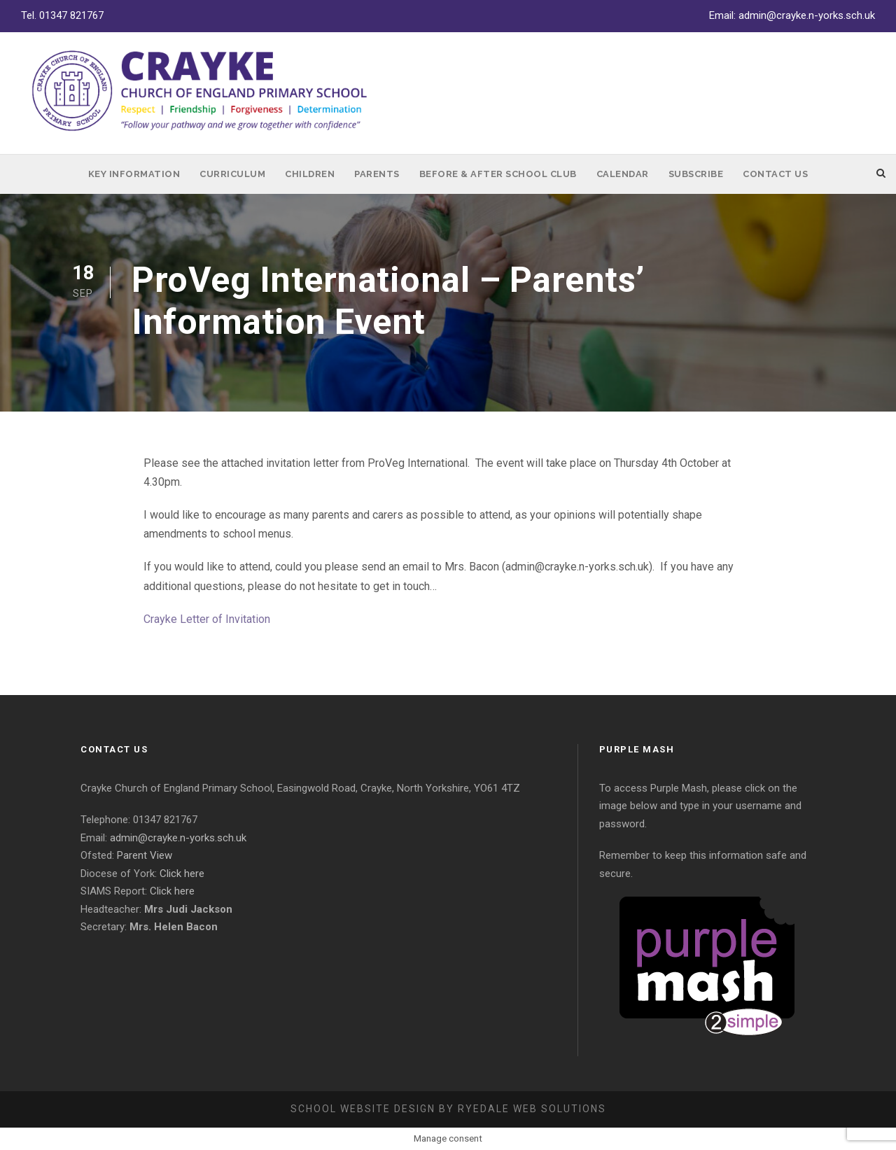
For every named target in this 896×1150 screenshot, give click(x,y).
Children (310, 174)
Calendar (622, 174)
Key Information (134, 174)
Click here (182, 873)
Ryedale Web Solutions (532, 1108)
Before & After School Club (498, 174)
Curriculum (232, 174)
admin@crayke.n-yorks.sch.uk (806, 15)
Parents (377, 174)
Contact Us (775, 174)
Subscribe (696, 174)
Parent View (144, 855)
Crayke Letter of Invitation (207, 619)
